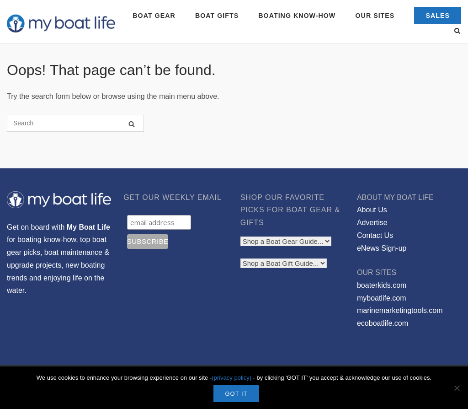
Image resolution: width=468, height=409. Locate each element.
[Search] (131, 124)
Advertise (372, 222)
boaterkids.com (382, 285)
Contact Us (375, 235)
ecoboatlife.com (382, 323)
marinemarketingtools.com (400, 310)
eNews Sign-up (382, 248)
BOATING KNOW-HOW (296, 15)
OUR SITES (375, 15)
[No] (456, 388)
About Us (372, 210)
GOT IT (236, 393)
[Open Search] (457, 31)
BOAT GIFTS (217, 15)
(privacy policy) (231, 377)
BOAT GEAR (154, 15)
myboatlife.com (381, 298)
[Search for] (75, 123)
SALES (437, 15)
